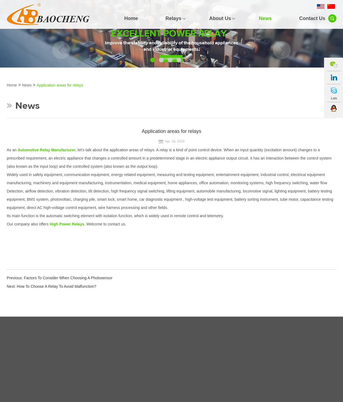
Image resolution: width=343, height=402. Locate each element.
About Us (220, 18)
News (265, 18)
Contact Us (312, 18)
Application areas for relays (60, 85)
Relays (173, 18)
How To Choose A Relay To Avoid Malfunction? (56, 286)
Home (131, 18)
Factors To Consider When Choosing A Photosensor (68, 278)
